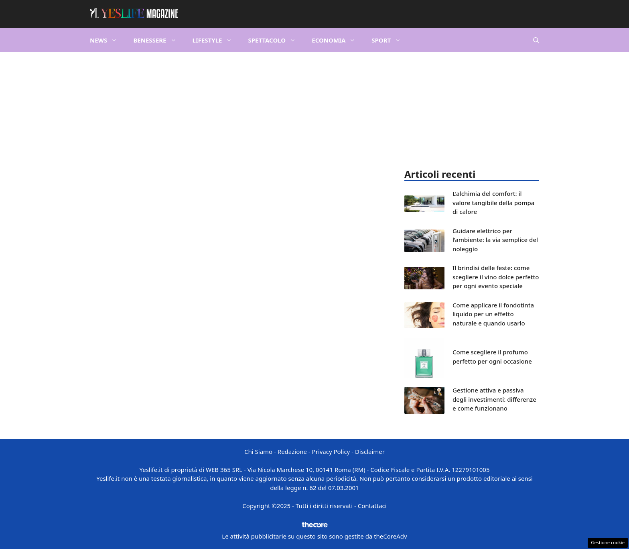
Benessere (158, 40)
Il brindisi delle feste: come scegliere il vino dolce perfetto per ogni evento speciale (495, 277)
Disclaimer (370, 451)
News (107, 40)
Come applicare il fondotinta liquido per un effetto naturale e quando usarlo (493, 314)
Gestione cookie (608, 542)
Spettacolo (276, 40)
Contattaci (372, 506)
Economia (337, 40)
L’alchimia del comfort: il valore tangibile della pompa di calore (493, 202)
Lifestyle (216, 40)
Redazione (292, 451)
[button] (536, 40)
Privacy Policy (331, 451)
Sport (390, 40)
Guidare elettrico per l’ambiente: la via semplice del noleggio (495, 240)
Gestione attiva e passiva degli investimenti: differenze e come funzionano (494, 399)
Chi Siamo (258, 451)
